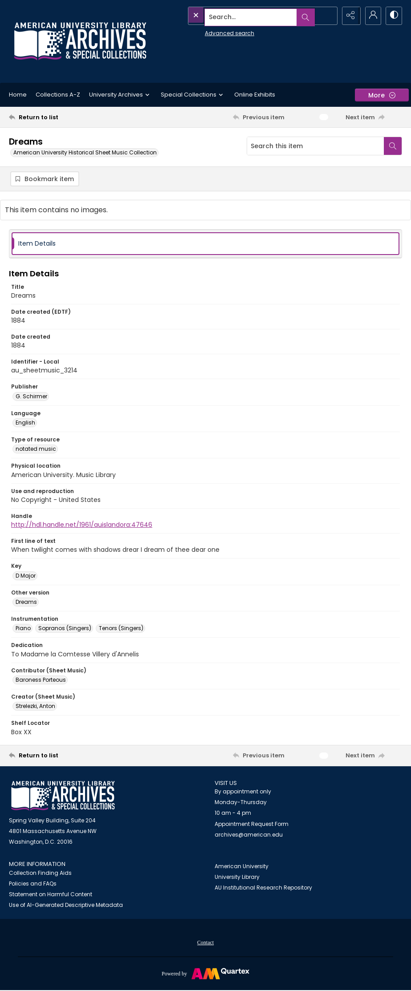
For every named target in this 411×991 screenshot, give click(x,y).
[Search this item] (315, 146)
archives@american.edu (249, 835)
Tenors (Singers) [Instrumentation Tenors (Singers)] (121, 629)
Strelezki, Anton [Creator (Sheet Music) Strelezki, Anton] (35, 707)
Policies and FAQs (33, 884)
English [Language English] (25, 423)
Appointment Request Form (252, 825)
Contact (205, 943)
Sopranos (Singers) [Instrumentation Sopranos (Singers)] (64, 629)
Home (18, 94)
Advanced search (209, 31)
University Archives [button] (120, 94)
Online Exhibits (254, 94)
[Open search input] (326, 15)
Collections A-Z (58, 94)
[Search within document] (393, 146)
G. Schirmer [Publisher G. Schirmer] (31, 396)
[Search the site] (242, 15)
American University (242, 866)
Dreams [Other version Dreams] (26, 602)
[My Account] (370, 15)
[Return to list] (61, 117)
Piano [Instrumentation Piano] (23, 629)
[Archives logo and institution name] (80, 41)
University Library (237, 877)
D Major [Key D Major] (26, 576)
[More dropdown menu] (382, 95)
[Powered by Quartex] (205, 974)
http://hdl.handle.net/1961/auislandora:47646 (81, 525)
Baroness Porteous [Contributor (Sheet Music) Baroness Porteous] (41, 680)
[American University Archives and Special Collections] (63, 796)
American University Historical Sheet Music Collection (85, 152)
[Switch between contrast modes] (393, 15)
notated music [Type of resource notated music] (36, 449)
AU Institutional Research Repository (263, 888)
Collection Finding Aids (40, 874)
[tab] (205, 244)
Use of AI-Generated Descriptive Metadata (66, 906)
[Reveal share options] (348, 15)
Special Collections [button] (193, 94)
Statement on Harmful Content (50, 895)
